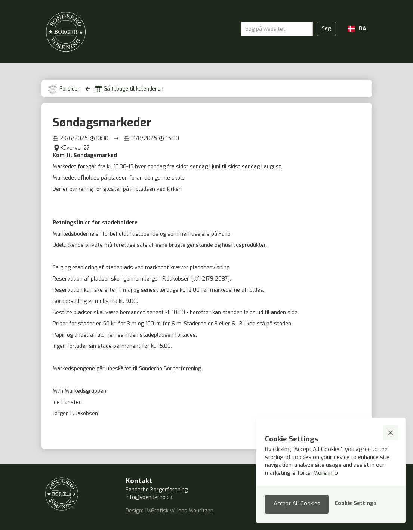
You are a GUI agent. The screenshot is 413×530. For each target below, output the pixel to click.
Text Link (11, 518)
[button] (357, 28)
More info (325, 473)
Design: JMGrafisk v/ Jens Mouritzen (169, 510)
